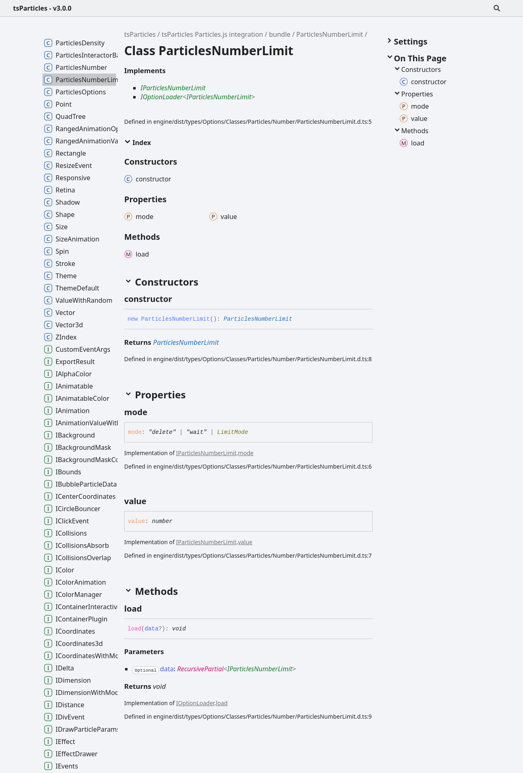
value (245, 542)
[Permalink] (179, 299)
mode (245, 453)
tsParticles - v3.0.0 (42, 8)
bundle (280, 34)
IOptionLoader (162, 96)
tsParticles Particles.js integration (212, 34)
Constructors (417, 69)
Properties (413, 93)
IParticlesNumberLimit (173, 87)
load (222, 703)
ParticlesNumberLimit (329, 34)
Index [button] (137, 143)
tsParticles (140, 34)
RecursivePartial (200, 668)
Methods (410, 130)
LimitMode (232, 432)
